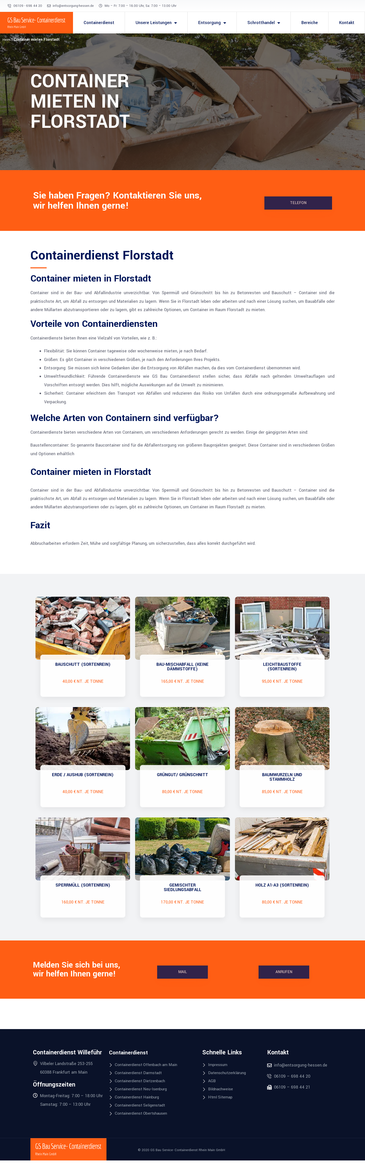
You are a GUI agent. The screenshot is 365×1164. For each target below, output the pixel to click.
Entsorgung (212, 23)
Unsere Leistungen (156, 23)
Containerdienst (99, 23)
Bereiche (309, 23)
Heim (6, 39)
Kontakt (346, 23)
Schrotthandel (263, 23)
